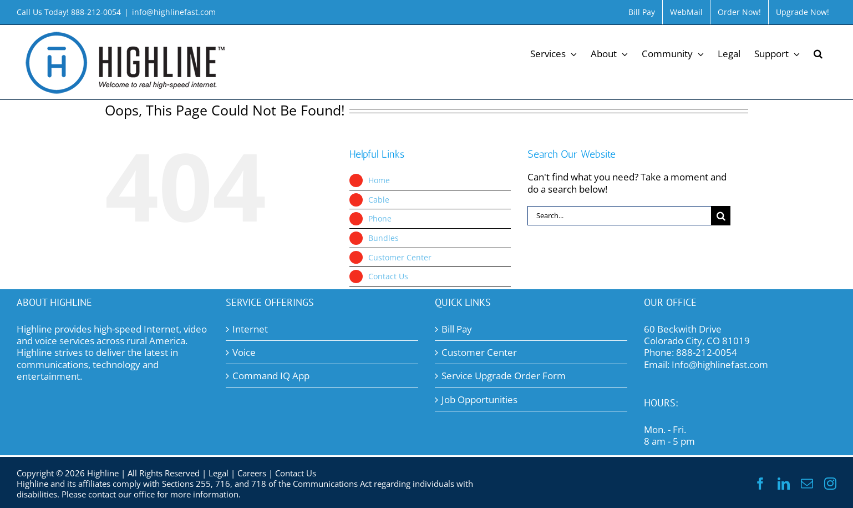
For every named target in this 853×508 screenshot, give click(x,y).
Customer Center (399, 257)
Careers (251, 473)
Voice (244, 352)
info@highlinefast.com (174, 12)
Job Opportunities (479, 399)
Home (379, 180)
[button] (818, 53)
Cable (378, 199)
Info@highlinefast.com (720, 364)
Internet (250, 329)
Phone (380, 218)
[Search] (720, 215)
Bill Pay (456, 329)
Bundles (383, 238)
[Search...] (619, 215)
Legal (219, 473)
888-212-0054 (706, 352)
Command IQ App (270, 375)
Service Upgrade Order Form (503, 375)
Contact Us (388, 276)
